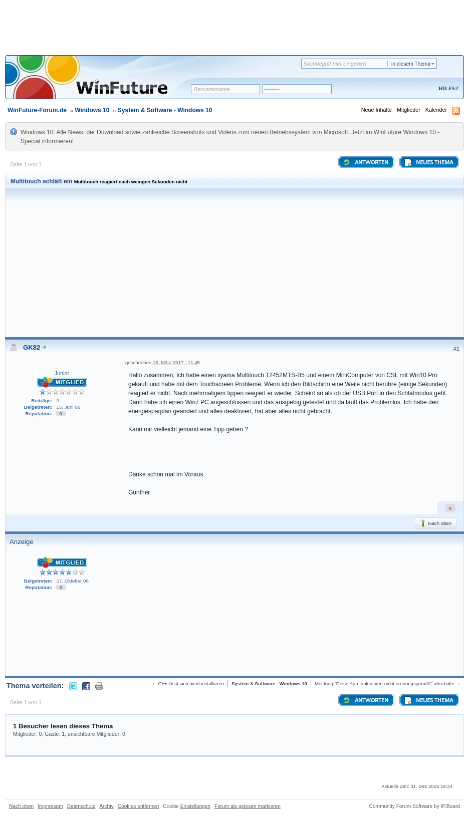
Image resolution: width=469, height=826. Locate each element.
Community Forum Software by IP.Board (414, 806)
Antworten (365, 162)
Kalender (436, 110)
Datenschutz (81, 806)
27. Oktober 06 (73, 581)
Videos (227, 132)
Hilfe (446, 88)
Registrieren (406, 89)
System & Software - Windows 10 (165, 110)
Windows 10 (92, 110)
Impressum (50, 806)
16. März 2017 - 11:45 (176, 362)
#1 (456, 349)
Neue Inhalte (376, 110)
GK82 (31, 347)
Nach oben (435, 523)
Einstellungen (195, 806)
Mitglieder (408, 110)
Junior (62, 373)
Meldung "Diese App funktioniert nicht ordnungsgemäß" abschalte (384, 683)
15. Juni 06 (69, 407)
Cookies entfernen (138, 806)
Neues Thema (428, 162)
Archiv (106, 806)
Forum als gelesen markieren (247, 806)
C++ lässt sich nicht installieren (191, 683)
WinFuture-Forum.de (37, 110)
